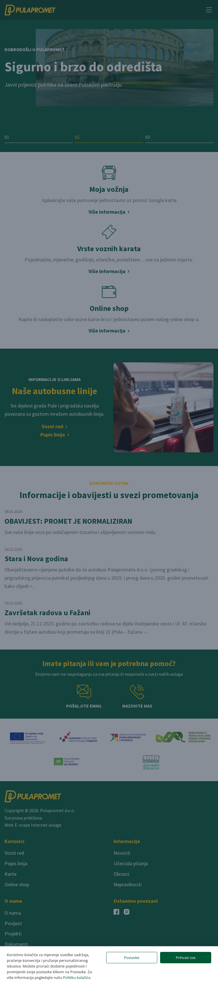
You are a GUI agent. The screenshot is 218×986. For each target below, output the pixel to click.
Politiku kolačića (76, 977)
